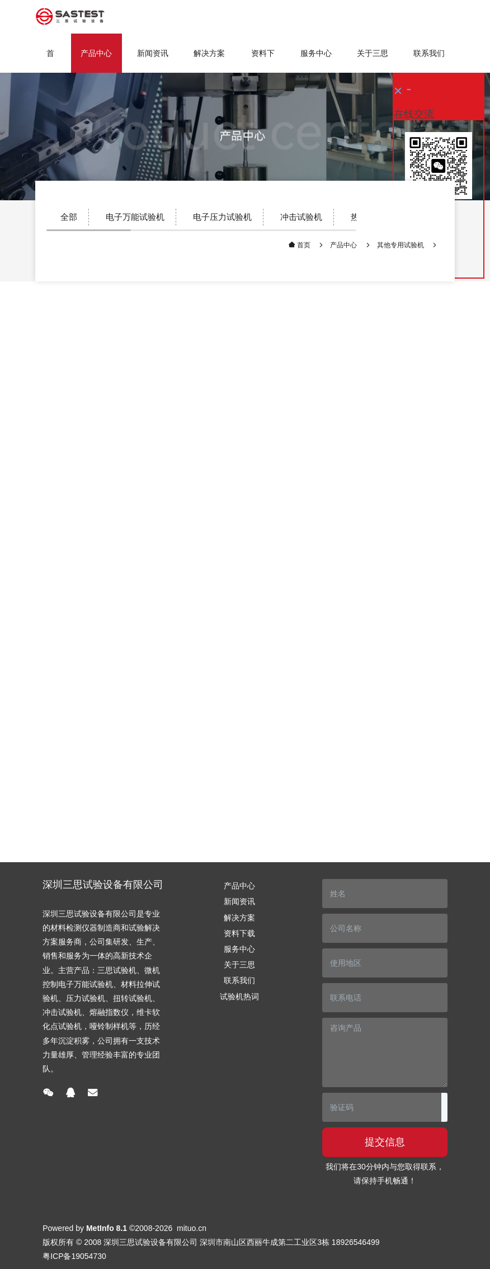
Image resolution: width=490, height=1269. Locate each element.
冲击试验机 (301, 217)
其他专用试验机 (400, 245)
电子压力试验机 (222, 217)
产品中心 (343, 245)
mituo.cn (191, 1228)
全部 (68, 217)
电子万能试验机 (135, 217)
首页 (50, 61)
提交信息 (385, 1142)
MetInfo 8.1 (106, 1228)
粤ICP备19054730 (74, 1256)
